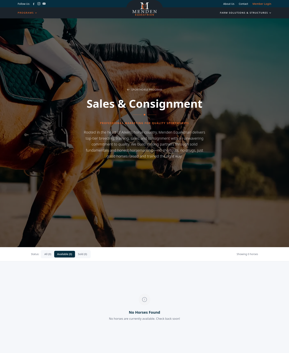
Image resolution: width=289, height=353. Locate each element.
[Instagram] (38, 3)
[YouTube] (44, 3)
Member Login (262, 4)
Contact (243, 4)
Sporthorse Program (144, 89)
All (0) (47, 254)
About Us (228, 4)
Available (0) (64, 254)
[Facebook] (33, 3)
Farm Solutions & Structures (245, 12)
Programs (27, 12)
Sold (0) (82, 254)
